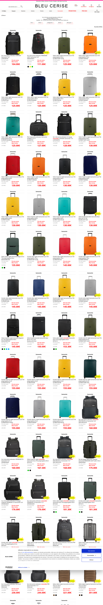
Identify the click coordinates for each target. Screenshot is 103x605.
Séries (60, 22)
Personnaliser (91, 590)
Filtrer (40, 22)
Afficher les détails (22, 602)
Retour (3, 15)
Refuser (91, 594)
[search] (14, 6)
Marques (70, 22)
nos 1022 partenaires (27, 587)
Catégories (50, 22)
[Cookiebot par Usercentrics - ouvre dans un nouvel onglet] (9, 602)
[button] (4, 11)
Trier (32, 22)
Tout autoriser (91, 585)
